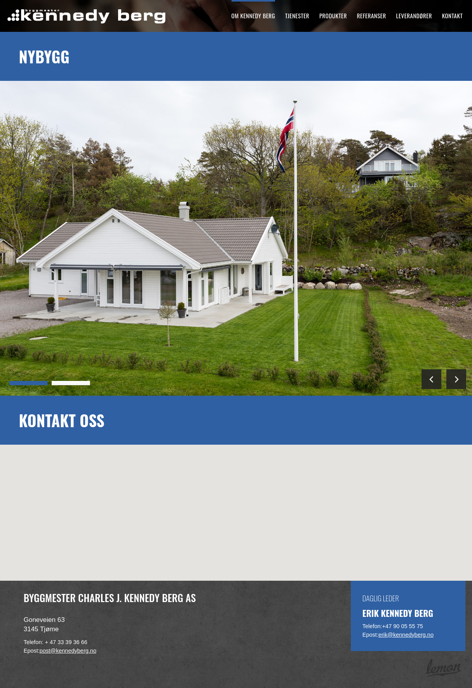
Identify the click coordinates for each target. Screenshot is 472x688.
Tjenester (297, 15)
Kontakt (452, 15)
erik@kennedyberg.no (406, 635)
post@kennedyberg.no (68, 651)
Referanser (371, 15)
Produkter (333, 15)
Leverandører (414, 15)
